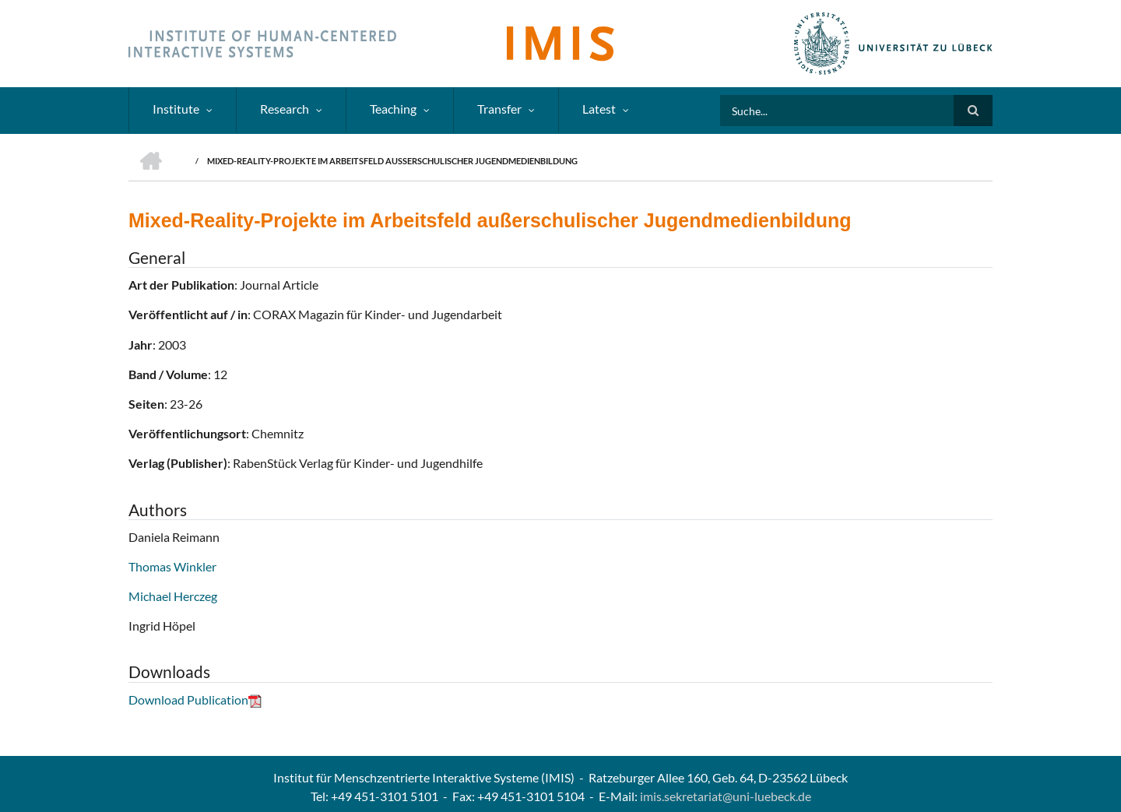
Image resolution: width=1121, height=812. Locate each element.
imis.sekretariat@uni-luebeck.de (725, 796)
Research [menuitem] (284, 108)
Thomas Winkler (172, 566)
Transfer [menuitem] (499, 108)
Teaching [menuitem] (393, 108)
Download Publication (195, 699)
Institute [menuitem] (176, 108)
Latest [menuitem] (599, 108)
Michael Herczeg (172, 596)
